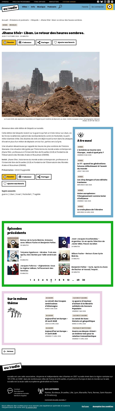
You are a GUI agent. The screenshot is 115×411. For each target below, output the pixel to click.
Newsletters (54, 2)
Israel (18, 194)
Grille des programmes (21, 2)
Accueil (5, 20)
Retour (8, 351)
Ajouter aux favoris (64, 42)
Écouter (9, 42)
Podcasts (52, 7)
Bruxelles (13, 25)
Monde (5, 25)
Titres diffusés (39, 2)
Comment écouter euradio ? (55, 400)
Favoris (85, 6)
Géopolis (35, 20)
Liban (11, 194)
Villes (25, 7)
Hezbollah (26, 194)
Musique (41, 7)
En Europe (49, 298)
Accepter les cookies (103, 406)
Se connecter (98, 7)
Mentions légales (20, 396)
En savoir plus (31, 407)
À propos (5, 2)
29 (78, 280)
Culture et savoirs (80, 298)
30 (83, 280)
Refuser (85, 406)
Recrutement (19, 391)
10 (68, 280)
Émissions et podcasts (19, 20)
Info (33, 7)
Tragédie (36, 194)
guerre (5, 194)
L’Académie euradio (21, 393)
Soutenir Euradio (69, 2)
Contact (17, 389)
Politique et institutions (82, 328)
